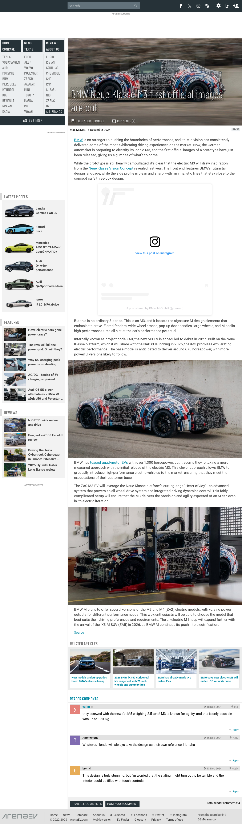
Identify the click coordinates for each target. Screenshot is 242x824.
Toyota (29, 95)
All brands (54, 111)
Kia (4, 95)
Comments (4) (123, 121)
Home (6, 42)
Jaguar (29, 84)
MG (26, 106)
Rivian (50, 62)
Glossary (140, 819)
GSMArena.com (208, 819)
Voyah (28, 111)
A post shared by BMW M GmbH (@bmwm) (154, 308)
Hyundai (8, 89)
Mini (27, 89)
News (28, 42)
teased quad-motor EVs (109, 462)
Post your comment (87, 121)
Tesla (6, 56)
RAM (48, 84)
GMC (49, 78)
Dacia (6, 111)
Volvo (28, 67)
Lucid (50, 56)
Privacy (156, 819)
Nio (48, 95)
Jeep (27, 62)
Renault (8, 100)
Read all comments (87, 803)
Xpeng (50, 100)
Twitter (159, 815)
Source (79, 632)
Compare (8, 49)
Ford (27, 56)
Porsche (8, 73)
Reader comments (84, 698)
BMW (78, 140)
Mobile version (102, 819)
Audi (5, 67)
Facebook (140, 815)
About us (53, 49)
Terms (28, 49)
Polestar (30, 73)
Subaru (51, 89)
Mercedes (9, 84)
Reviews (52, 42)
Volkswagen (11, 62)
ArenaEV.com (79, 819)
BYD (48, 106)
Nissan (7, 106)
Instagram (180, 815)
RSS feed (119, 815)
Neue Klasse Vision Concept (111, 168)
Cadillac (52, 67)
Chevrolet (54, 73)
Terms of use (174, 819)
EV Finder (123, 819)
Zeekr (28, 78)
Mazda (28, 100)
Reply (236, 729)
